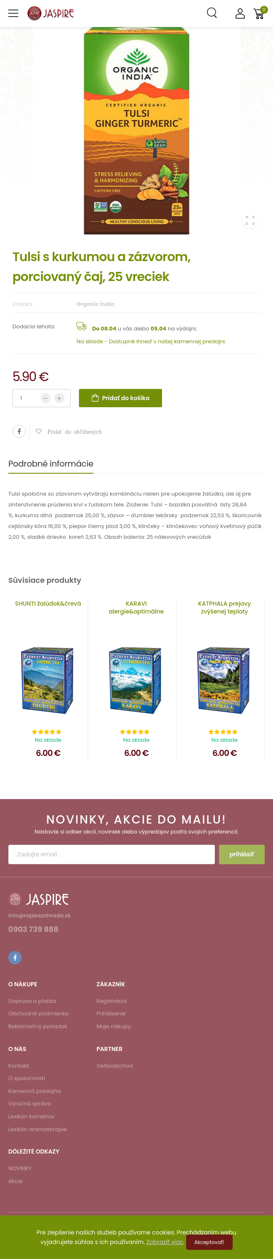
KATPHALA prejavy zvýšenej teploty (224, 607)
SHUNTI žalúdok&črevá (48, 603)
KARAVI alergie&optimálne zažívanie (136, 611)
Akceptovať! (209, 1242)
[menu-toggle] (13, 13)
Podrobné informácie (50, 463)
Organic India (95, 304)
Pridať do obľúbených (72, 431)
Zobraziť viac (164, 1242)
